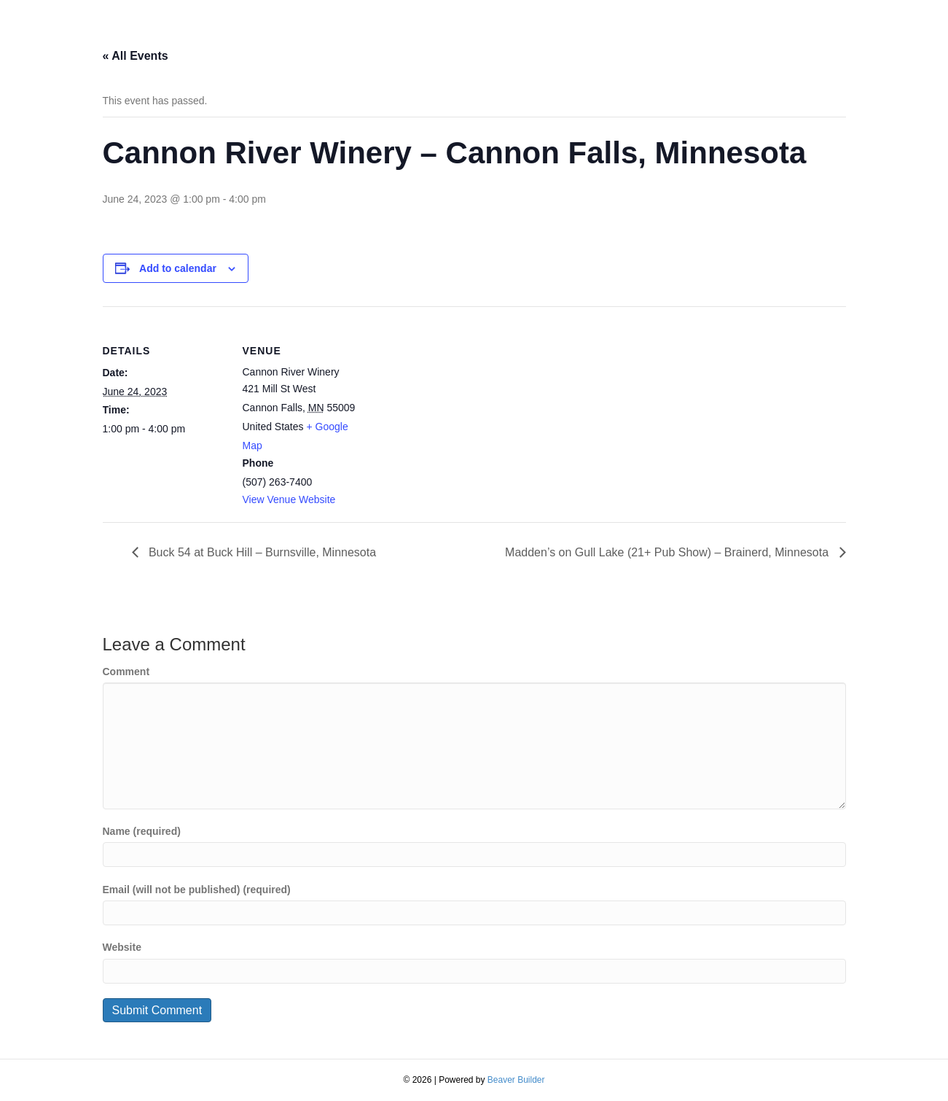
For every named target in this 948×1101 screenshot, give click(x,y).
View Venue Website (289, 499)
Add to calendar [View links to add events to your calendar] (177, 268)
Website (122, 947)
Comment (126, 671)
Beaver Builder (516, 1080)
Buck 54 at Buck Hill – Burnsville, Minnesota (261, 552)
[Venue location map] (459, 407)
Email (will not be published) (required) (197, 889)
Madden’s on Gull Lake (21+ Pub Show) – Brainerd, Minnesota (668, 552)
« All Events (135, 56)
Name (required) (142, 831)
